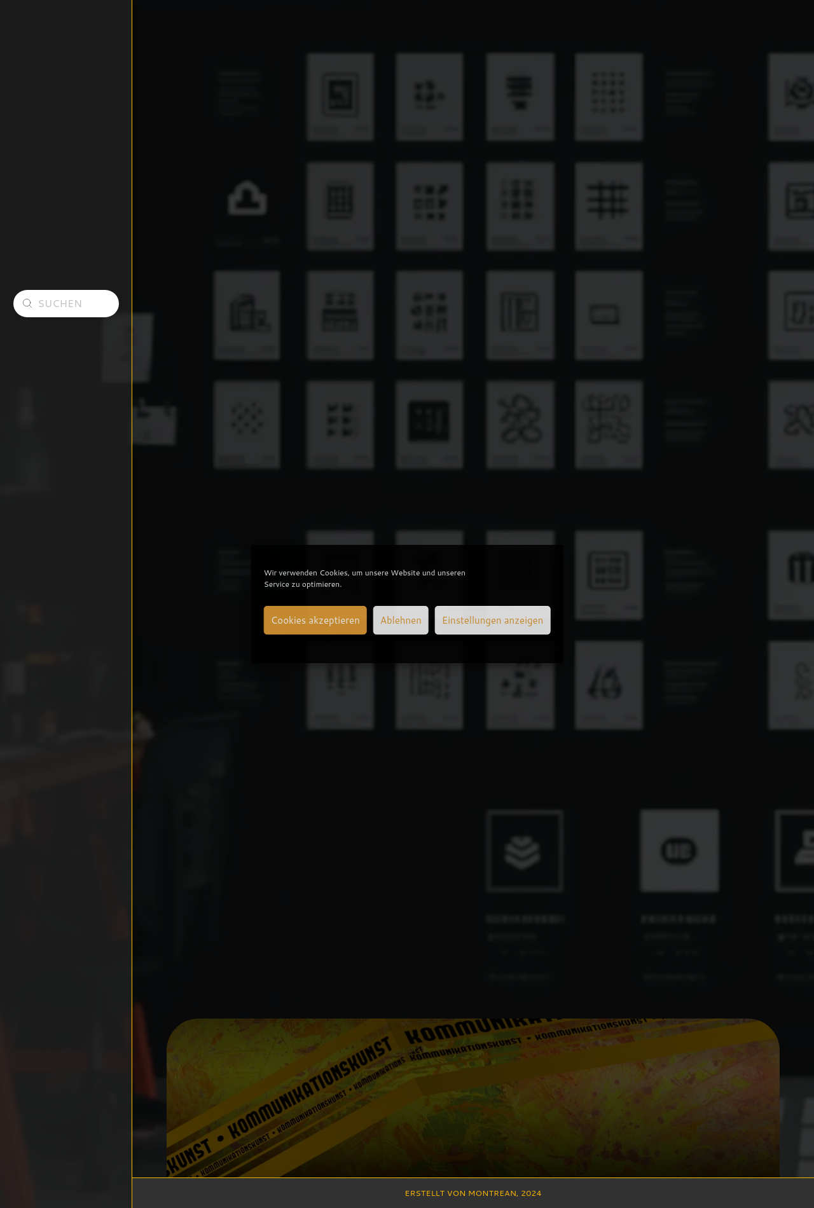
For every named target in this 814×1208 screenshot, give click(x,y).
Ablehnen (401, 620)
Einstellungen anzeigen (492, 620)
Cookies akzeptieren (315, 620)
